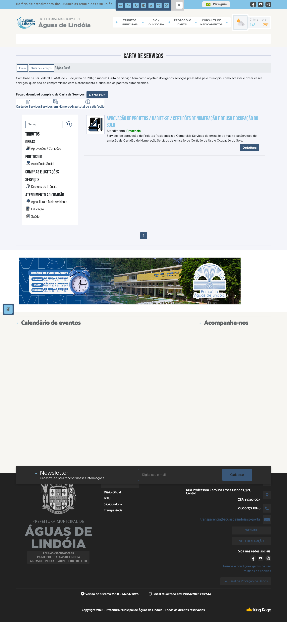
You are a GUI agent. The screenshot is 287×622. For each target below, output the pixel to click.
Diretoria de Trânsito (44, 186)
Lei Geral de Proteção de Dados (245, 581)
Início (22, 68)
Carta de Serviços (41, 68)
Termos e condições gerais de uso (247, 566)
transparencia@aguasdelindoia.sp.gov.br (230, 520)
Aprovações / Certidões (46, 148)
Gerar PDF (97, 94)
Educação (37, 209)
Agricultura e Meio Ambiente (49, 201)
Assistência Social (42, 163)
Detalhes (250, 147)
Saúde (35, 216)
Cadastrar (237, 475)
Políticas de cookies (257, 571)
